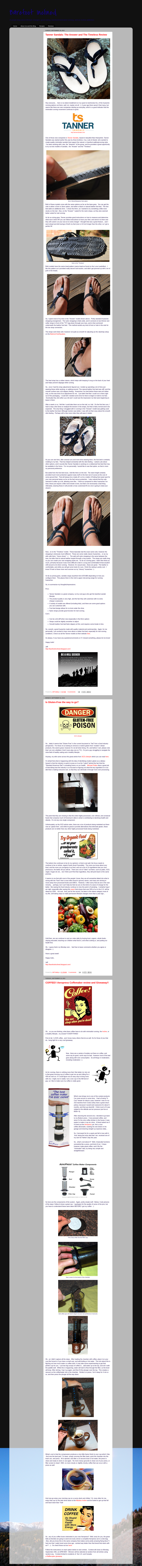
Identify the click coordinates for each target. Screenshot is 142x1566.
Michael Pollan (92, 765)
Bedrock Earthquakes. (58, 334)
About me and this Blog (28, 26)
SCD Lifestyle (78, 736)
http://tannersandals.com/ (78, 132)
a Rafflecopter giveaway (53, 1556)
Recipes (42, 26)
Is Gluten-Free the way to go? (62, 702)
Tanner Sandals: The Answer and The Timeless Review (76, 34)
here (88, 633)
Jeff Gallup (55, 692)
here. (107, 756)
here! (70, 1545)
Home (15, 26)
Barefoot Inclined (32, 12)
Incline (104, 1031)
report (72, 889)
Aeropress (88, 1124)
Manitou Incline (81, 1500)
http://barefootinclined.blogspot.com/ (58, 649)
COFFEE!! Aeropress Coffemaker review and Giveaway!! (77, 982)
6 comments (71, 692)
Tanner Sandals (72, 138)
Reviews (51, 26)
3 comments (72, 972)
